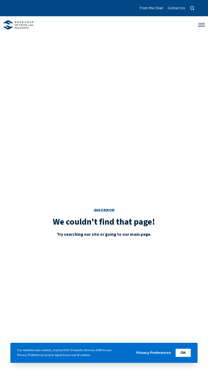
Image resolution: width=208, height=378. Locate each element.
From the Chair (151, 8)
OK (183, 353)
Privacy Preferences (153, 353)
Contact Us (176, 8)
